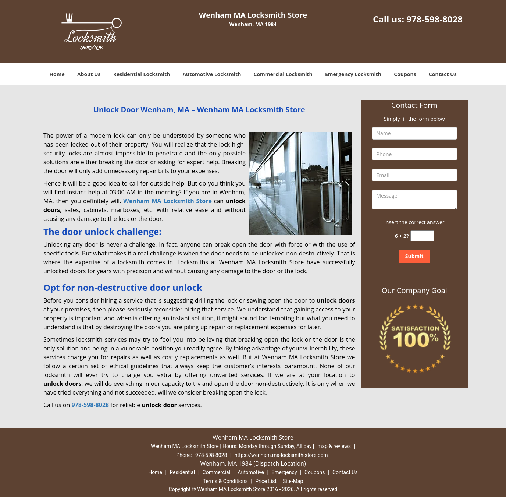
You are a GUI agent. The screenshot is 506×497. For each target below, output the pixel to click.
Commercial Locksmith (283, 74)
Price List (266, 481)
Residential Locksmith (141, 74)
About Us (89, 74)
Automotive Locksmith (211, 74)
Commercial (216, 472)
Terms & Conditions (225, 481)
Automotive (251, 472)
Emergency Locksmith (353, 74)
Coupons (405, 74)
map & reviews (334, 446)
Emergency (284, 472)
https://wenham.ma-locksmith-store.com (281, 455)
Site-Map (293, 481)
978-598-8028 (434, 19)
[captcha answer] (422, 235)
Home (56, 74)
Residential (182, 472)
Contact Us (443, 74)
